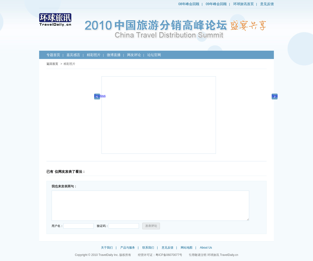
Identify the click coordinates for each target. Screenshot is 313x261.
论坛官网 (154, 55)
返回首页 (52, 64)
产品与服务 (127, 247)
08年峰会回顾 (188, 4)
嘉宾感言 (73, 55)
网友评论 (134, 55)
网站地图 (186, 247)
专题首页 (53, 55)
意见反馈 (267, 4)
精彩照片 (94, 55)
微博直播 (114, 55)
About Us (206, 247)
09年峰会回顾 (216, 4)
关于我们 (107, 247)
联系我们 (148, 247)
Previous (97, 95)
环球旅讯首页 (243, 4)
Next (275, 95)
